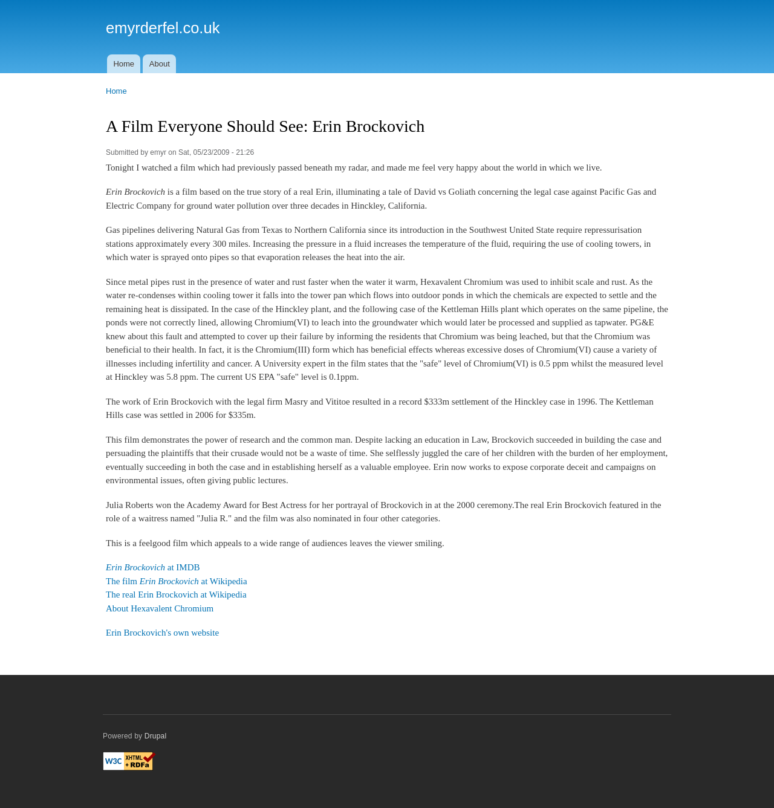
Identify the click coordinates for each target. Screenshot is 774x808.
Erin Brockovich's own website (162, 632)
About (159, 63)
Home (123, 63)
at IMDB (153, 567)
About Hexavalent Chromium (159, 608)
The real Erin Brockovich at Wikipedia (176, 594)
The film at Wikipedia (176, 581)
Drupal (156, 736)
